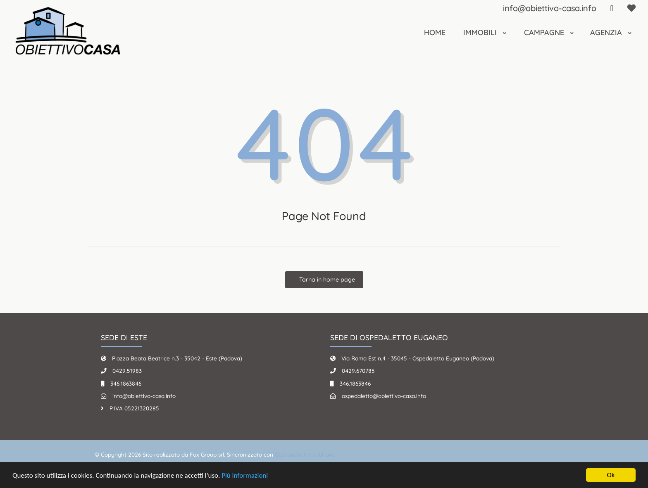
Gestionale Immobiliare (304, 454)
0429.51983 (127, 370)
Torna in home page (326, 279)
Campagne (545, 32)
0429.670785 (358, 370)
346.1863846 (125, 383)
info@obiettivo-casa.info (549, 8)
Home (435, 32)
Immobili (481, 32)
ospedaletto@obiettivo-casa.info (384, 395)
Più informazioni (245, 475)
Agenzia (607, 32)
